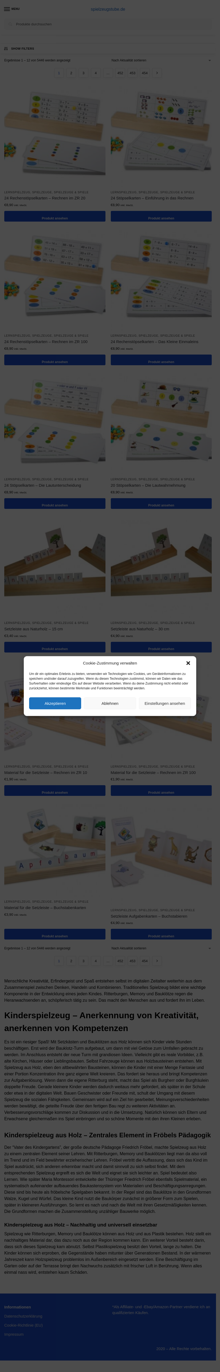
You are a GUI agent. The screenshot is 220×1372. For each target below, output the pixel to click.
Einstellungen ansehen (164, 703)
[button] (188, 663)
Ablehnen (109, 703)
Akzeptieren (55, 703)
